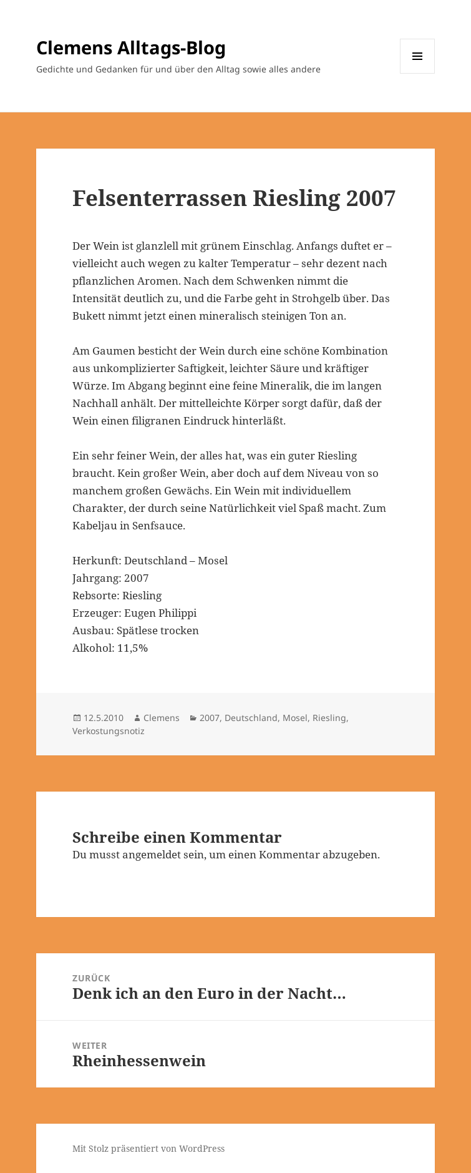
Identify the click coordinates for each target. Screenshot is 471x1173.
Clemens (161, 718)
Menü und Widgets (418, 73)
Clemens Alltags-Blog (131, 47)
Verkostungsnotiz (108, 731)
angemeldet (151, 854)
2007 (210, 718)
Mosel (295, 718)
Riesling (329, 718)
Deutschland (251, 718)
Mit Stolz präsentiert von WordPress (148, 1148)
